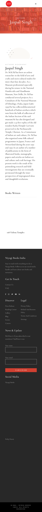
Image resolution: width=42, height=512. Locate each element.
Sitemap (24, 319)
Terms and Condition (29, 316)
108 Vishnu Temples (15, 232)
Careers (8, 323)
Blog (6, 316)
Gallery (7, 313)
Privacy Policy (25, 306)
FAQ (7, 288)
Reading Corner (11, 309)
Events (7, 320)
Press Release (9, 306)
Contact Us (9, 285)
